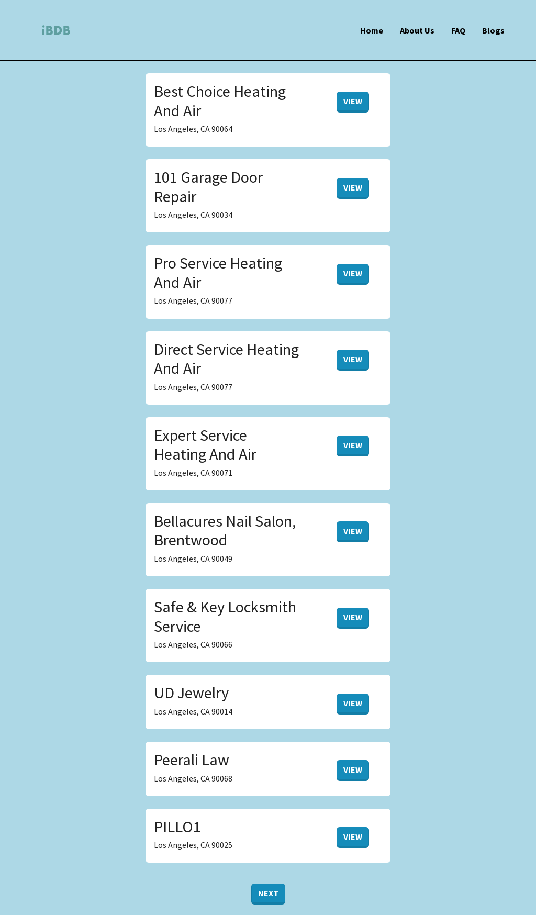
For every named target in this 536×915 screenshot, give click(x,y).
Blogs (493, 30)
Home (371, 30)
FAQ (458, 30)
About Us (417, 30)
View (352, 101)
